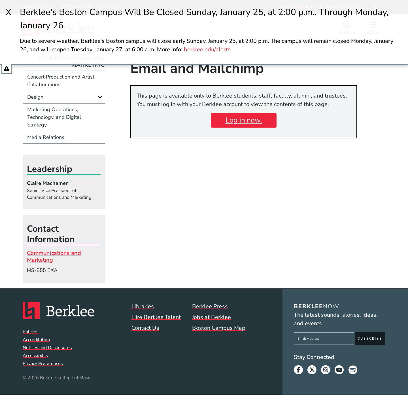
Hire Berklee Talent (156, 317)
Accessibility (35, 355)
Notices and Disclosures (47, 348)
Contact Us (145, 328)
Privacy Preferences (43, 363)
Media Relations (45, 137)
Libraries (142, 306)
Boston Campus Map (218, 328)
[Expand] (100, 97)
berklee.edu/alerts (207, 49)
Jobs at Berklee (211, 317)
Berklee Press (210, 306)
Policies (31, 332)
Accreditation (36, 340)
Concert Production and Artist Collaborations (60, 80)
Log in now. (244, 120)
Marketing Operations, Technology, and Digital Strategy (54, 117)
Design (35, 97)
